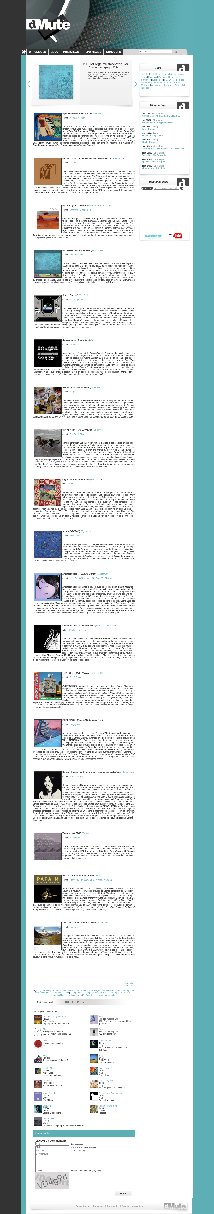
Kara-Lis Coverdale (158, 82)
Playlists (173, 77)
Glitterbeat (95, 387)
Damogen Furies (106, 1041)
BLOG (54, 51)
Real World (118, 158)
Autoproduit (98, 113)
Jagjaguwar (102, 574)
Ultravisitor (47, 1106)
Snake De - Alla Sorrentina (154, 155)
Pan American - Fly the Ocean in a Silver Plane (164, 148)
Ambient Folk (146, 82)
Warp (92, 340)
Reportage (47, 1081)
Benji (101, 1055)
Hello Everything (106, 1081)
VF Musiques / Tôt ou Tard (100, 205)
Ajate (72, 993)
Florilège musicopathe (105, 995)
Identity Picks (49, 1068)
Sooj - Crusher (149, 129)
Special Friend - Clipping (154, 162)
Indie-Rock (155, 74)
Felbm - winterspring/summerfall (157, 122)
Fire (100, 720)
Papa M (80, 995)
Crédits (125, 1206)
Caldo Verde (99, 430)
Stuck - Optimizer (150, 142)
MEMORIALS (127, 993)
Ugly (67, 993)
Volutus (85, 833)
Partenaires (98, 1206)
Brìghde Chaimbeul (173, 82)
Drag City (100, 875)
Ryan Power (44, 990)
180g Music (85, 531)
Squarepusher (128, 990)
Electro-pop (157, 80)
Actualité (145, 74)
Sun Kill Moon (57, 993)
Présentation (113, 1206)
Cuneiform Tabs (100, 993)
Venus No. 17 (49, 1093)
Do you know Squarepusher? (112, 1093)
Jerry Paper (114, 993)
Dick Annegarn (94, 990)
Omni (117, 990)
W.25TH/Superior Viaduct (107, 626)
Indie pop (145, 88)
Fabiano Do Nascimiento (62, 990)
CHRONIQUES (37, 51)
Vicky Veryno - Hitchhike (153, 168)
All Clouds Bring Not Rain (54, 1016)
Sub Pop (83, 295)
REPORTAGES (92, 51)
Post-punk (163, 77)
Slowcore (146, 79)
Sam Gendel (80, 990)
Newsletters (137, 1206)
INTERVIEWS (71, 51)
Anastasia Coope (83, 993)
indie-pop (180, 80)
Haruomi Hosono (59, 995)
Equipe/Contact (83, 1206)
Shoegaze (168, 85)
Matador (145, 85)
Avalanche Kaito (41, 993)
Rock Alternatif (156, 85)
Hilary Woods (169, 80)
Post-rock (152, 77)
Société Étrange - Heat (152, 135)
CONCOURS (113, 51)
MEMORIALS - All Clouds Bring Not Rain (161, 116)
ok (182, 188)
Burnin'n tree (48, 1118)
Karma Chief (97, 250)
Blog (101, 1016)
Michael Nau (108, 990)
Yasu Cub (89, 995)
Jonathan (130, 983)
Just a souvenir (105, 1068)
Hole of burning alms (108, 1106)
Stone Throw (97, 673)
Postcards (179, 85)
